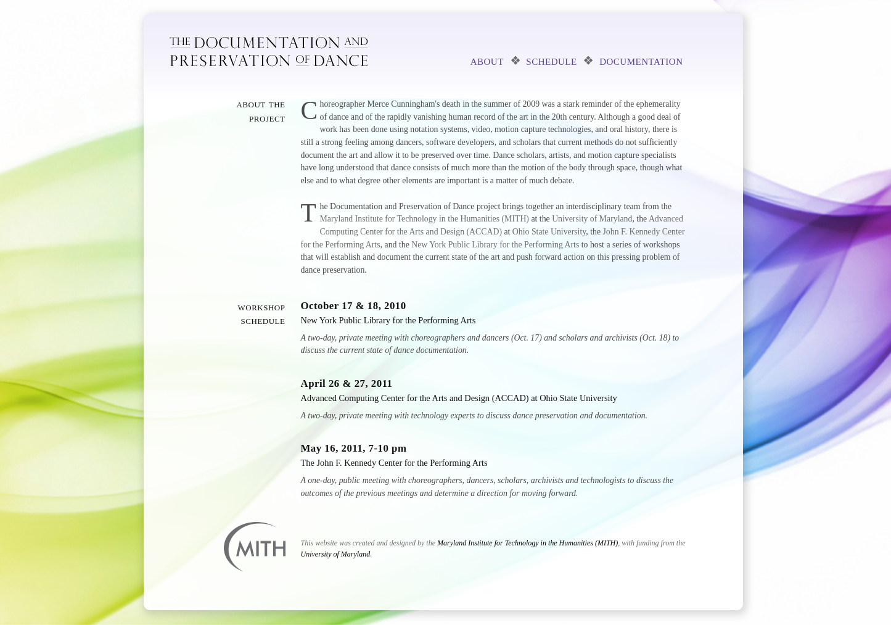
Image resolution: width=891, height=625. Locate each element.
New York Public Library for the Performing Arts (495, 244)
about (487, 60)
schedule (551, 60)
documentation (641, 60)
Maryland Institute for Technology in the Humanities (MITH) (424, 218)
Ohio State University (549, 231)
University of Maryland (592, 218)
